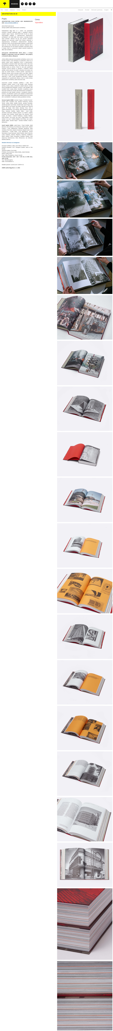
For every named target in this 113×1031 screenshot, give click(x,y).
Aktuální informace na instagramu (11, 142)
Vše (2, 10)
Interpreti (80, 10)
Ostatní (24, 10)
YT (34, 3)
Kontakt (87, 10)
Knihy (18, 10)
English (106, 10)
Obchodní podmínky (96, 10)
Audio (6, 10)
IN (30, 3)
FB (22, 3)
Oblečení (12, 10)
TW (26, 3)
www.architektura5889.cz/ (11, 23)
